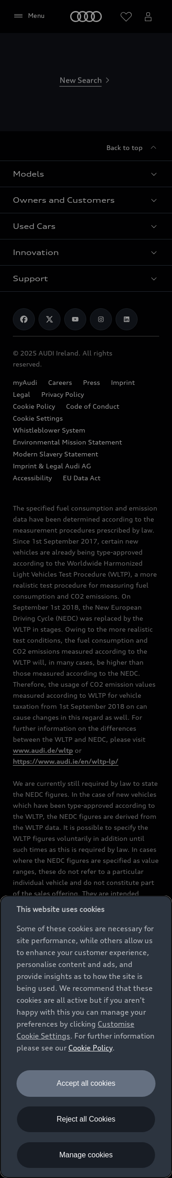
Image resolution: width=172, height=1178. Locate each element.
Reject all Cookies (85, 1119)
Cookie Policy (90, 1047)
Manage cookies (86, 1155)
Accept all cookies (85, 1083)
